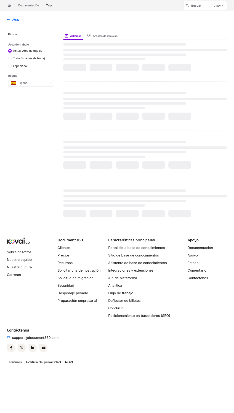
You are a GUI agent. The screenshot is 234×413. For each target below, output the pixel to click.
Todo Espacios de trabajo (29, 58)
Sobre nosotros (19, 252)
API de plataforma (122, 278)
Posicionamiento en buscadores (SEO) (139, 315)
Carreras (14, 275)
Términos (14, 362)
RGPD (69, 362)
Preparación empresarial (77, 300)
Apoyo (192, 255)
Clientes (64, 248)
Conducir (115, 308)
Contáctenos (197, 278)
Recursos (65, 263)
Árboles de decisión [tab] (102, 36)
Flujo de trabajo (120, 293)
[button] (205, 5)
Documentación (28, 5)
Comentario (196, 270)
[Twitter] (22, 348)
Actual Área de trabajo (27, 50)
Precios (64, 255)
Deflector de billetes (124, 300)
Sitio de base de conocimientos (133, 255)
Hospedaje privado (73, 293)
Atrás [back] (13, 19)
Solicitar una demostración (79, 270)
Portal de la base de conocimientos (136, 248)
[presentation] (74, 36)
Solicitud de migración (76, 278)
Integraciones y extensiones (131, 270)
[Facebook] (11, 348)
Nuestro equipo (19, 259)
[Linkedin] (33, 348)
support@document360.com (35, 337)
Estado (193, 263)
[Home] (9, 5)
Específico (20, 66)
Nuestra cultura (19, 267)
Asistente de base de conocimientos (137, 263)
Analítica (115, 285)
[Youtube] (43, 348)
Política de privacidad (43, 362)
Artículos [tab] (73, 36)
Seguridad (66, 285)
